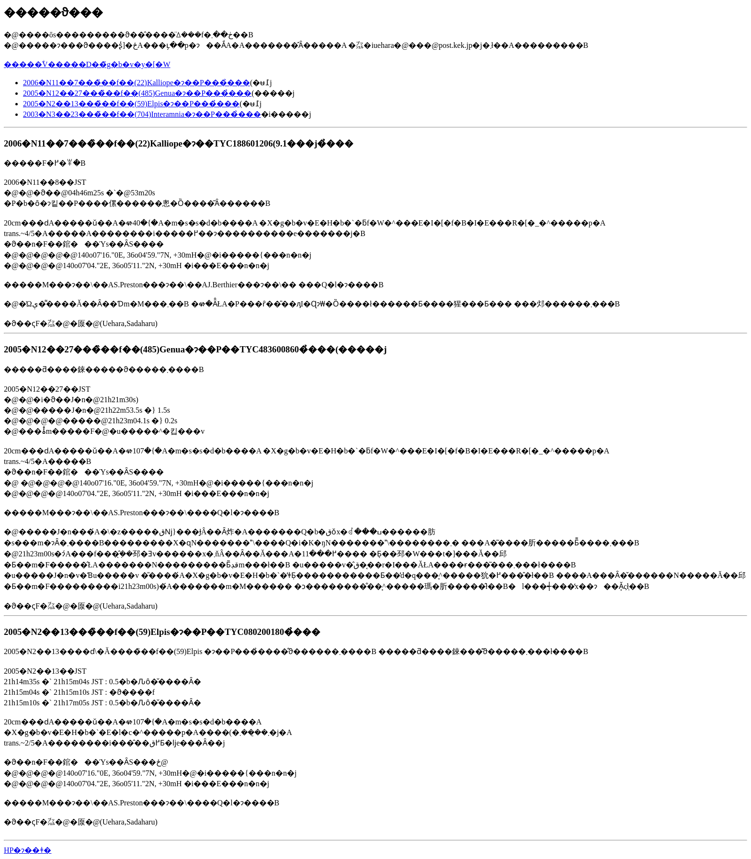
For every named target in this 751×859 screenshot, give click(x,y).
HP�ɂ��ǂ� (27, 850)
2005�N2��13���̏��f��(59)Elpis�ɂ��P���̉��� (131, 104)
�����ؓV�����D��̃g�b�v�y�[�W (87, 64)
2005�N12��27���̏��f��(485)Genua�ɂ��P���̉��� (137, 93)
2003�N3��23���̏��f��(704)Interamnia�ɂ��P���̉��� (142, 114)
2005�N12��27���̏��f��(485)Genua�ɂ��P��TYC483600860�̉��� (169, 349)
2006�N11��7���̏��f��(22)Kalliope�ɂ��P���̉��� (136, 83)
